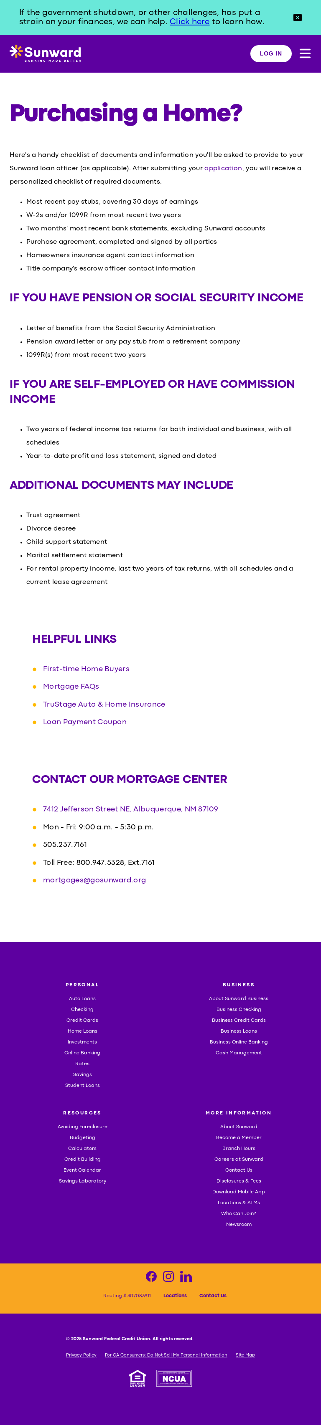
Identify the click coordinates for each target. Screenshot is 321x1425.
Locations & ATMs (239, 1203)
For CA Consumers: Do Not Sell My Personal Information (166, 1355)
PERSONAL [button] (82, 985)
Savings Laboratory (82, 1181)
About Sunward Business (238, 999)
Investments (82, 1042)
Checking (82, 1010)
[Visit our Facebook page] (151, 1279)
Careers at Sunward (238, 1159)
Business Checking (239, 1010)
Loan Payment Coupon (85, 723)
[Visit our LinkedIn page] (185, 1279)
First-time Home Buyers (86, 669)
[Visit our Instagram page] (168, 1279)
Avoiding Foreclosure (82, 1127)
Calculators (82, 1149)
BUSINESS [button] (239, 985)
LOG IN (271, 53)
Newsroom (239, 1225)
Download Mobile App (238, 1192)
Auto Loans (82, 999)
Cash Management (239, 1053)
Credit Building (82, 1159)
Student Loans (82, 1086)
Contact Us (238, 1170)
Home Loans (82, 1031)
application (223, 169)
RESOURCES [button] (82, 1113)
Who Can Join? (238, 1214)
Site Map (245, 1355)
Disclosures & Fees (239, 1181)
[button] (297, 17)
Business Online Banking (239, 1042)
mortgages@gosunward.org (94, 881)
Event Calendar (82, 1170)
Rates (82, 1064)
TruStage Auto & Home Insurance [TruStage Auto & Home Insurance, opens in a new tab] (104, 705)
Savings (82, 1075)
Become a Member (239, 1138)
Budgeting (82, 1138)
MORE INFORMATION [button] (239, 1113)
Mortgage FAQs (71, 687)
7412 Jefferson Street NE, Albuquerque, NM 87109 (130, 810)
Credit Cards (82, 1020)
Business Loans (239, 1031)
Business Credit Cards (239, 1020)
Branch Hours (238, 1149)
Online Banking (82, 1053)
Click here (189, 21)
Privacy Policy (81, 1355)
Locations (175, 1296)
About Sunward (238, 1127)
